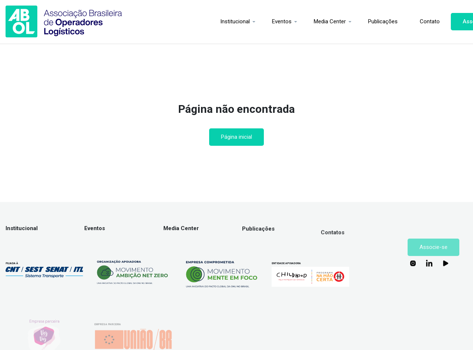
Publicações (346, 21)
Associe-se (441, 21)
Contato (393, 21)
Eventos (245, 21)
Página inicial (236, 137)
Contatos (332, 237)
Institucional (198, 21)
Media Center (293, 21)
